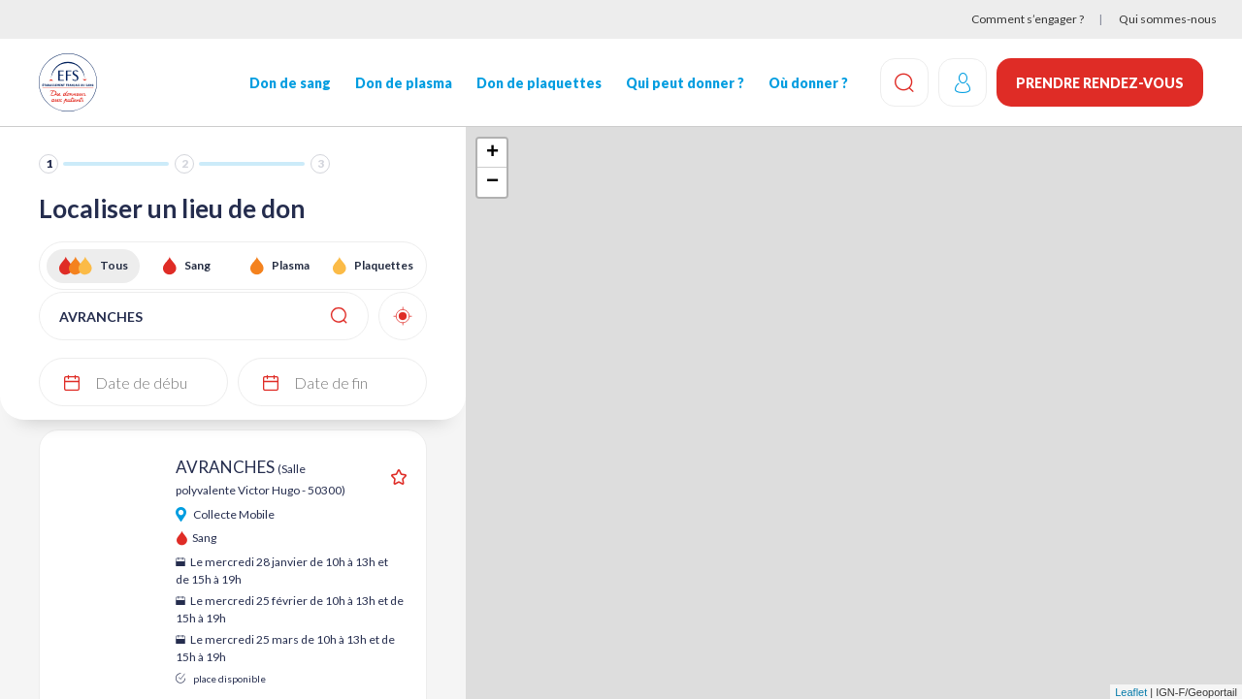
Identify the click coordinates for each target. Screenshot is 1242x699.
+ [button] (492, 153)
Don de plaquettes (539, 83)
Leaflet (1131, 692)
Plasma (291, 265)
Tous (114, 265)
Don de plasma (403, 83)
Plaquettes (383, 265)
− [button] (492, 182)
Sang (197, 265)
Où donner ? (808, 83)
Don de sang (290, 83)
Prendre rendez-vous (1100, 83)
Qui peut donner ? (685, 83)
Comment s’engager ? (1027, 19)
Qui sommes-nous (1168, 19)
